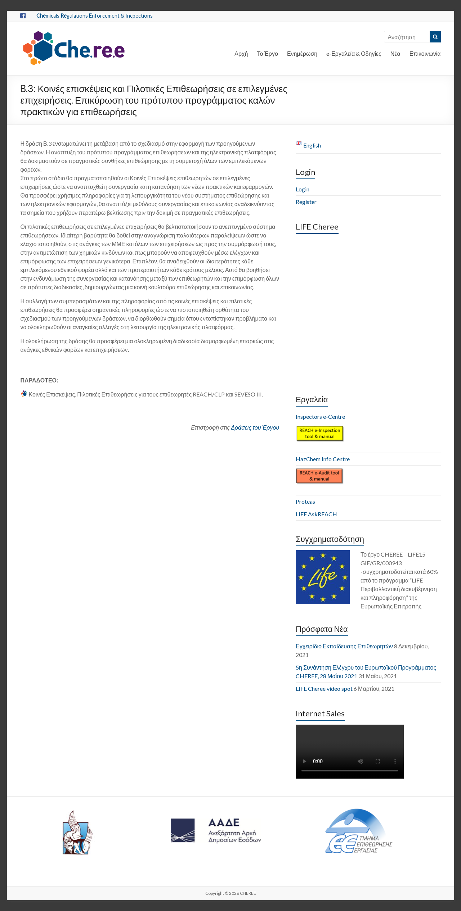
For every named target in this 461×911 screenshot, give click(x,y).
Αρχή (241, 53)
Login (302, 189)
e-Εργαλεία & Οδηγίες (353, 53)
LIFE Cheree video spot (324, 688)
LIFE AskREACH (316, 514)
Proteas (305, 501)
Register (306, 201)
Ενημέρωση (302, 53)
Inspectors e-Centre (320, 416)
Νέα (395, 53)
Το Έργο (267, 53)
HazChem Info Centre (323, 459)
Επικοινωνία (425, 53)
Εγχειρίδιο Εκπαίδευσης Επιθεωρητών (344, 646)
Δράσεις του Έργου (255, 427)
